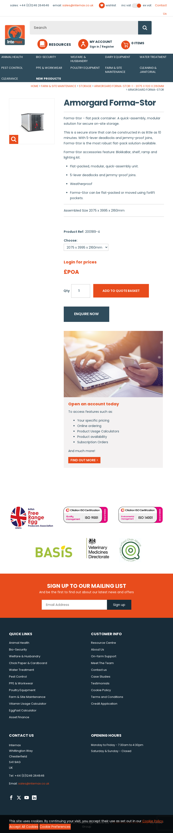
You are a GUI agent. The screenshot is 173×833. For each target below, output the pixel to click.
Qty (67, 290)
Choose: (70, 240)
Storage (85, 86)
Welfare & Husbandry (79, 59)
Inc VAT (126, 5)
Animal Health (12, 57)
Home (34, 86)
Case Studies (100, 676)
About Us (97, 649)
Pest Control (12, 68)
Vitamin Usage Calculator (27, 703)
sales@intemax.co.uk (77, 5)
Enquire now (86, 313)
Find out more (84, 460)
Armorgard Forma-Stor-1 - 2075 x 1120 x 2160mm (129, 86)
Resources (60, 44)
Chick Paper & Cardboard (28, 663)
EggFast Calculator (22, 710)
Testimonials (100, 683)
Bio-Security (46, 57)
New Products (48, 78)
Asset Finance (19, 717)
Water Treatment (153, 57)
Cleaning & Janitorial (148, 70)
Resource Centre (103, 643)
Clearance (9, 78)
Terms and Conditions (107, 697)
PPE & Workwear (49, 68)
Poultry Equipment (85, 68)
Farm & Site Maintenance (115, 70)
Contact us (99, 670)
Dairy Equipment (117, 57)
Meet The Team (102, 663)
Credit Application (104, 703)
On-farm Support (103, 656)
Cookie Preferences (55, 826)
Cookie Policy (101, 690)
